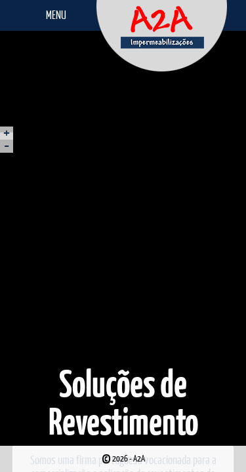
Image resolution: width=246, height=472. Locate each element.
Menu (56, 15)
